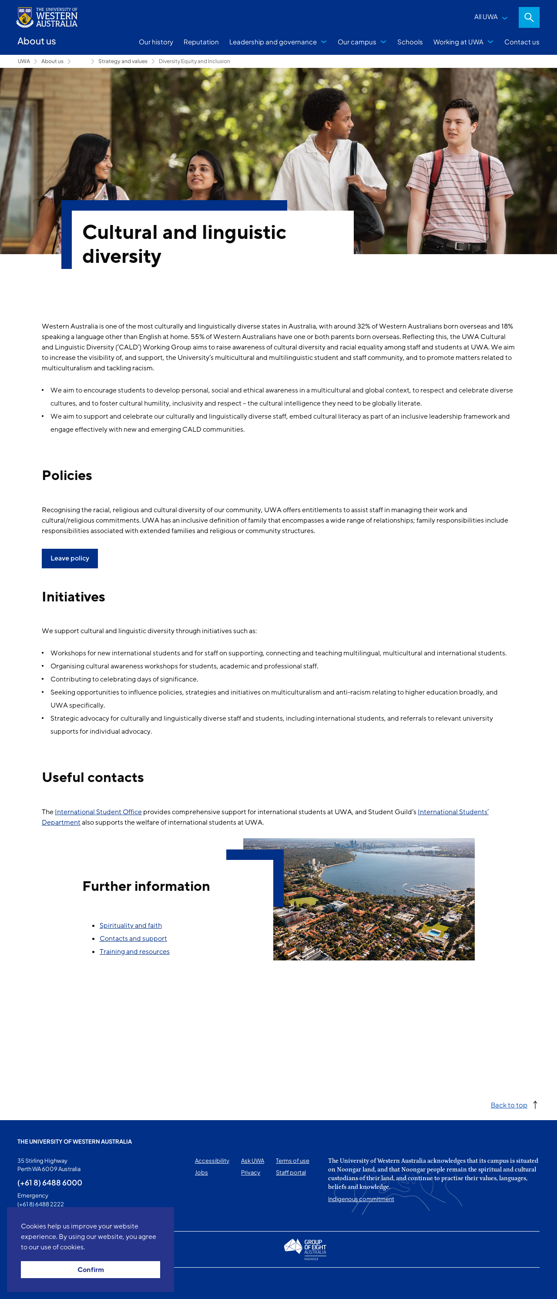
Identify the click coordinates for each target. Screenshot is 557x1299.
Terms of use (292, 1160)
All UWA (486, 16)
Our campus (357, 41)
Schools (410, 41)
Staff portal (291, 1172)
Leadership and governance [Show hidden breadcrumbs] (80, 61)
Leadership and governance (273, 41)
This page (29, 1283)
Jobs (201, 1172)
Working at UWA (458, 41)
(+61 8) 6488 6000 (49, 1182)
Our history (156, 41)
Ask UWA (252, 1160)
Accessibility (212, 1160)
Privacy (250, 1172)
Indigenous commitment (361, 1198)
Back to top (509, 1105)
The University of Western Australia (74, 1141)
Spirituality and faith (131, 925)
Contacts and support (133, 938)
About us (52, 61)
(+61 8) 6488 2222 (40, 1204)
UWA (24, 61)
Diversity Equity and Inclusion (194, 61)
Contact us (522, 41)
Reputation (201, 41)
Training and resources (135, 952)
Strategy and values (123, 61)
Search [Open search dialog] (529, 17)
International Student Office (98, 812)
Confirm (90, 1270)
